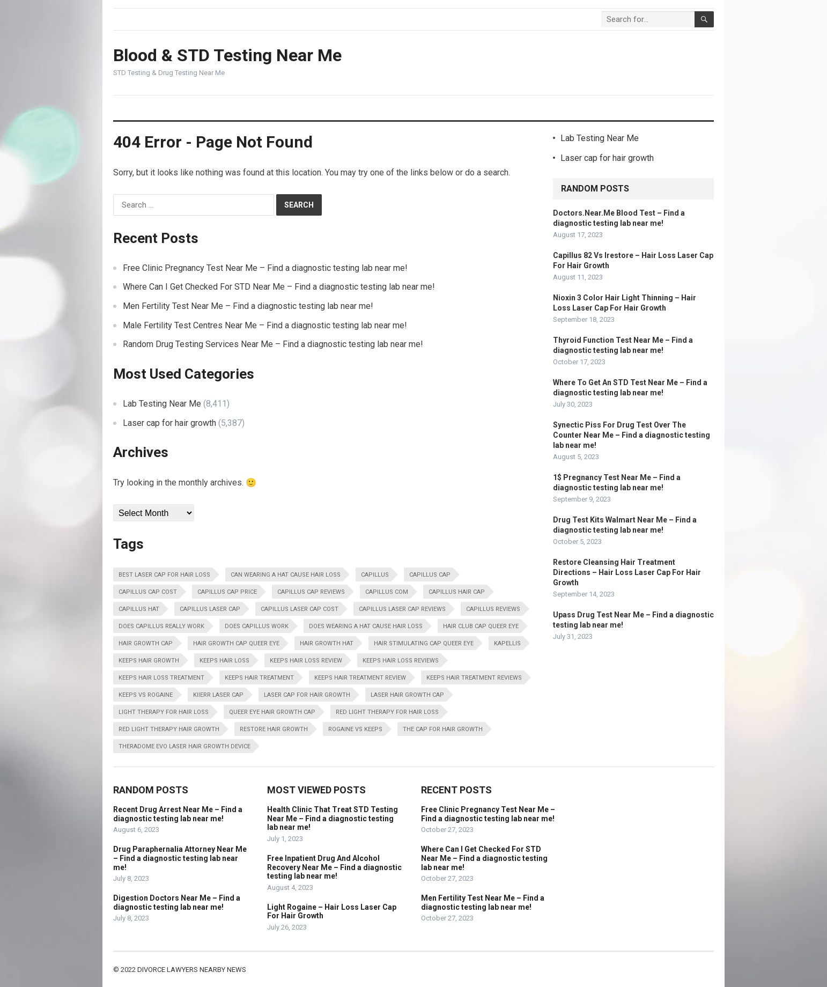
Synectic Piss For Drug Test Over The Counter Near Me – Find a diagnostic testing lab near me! (631, 435)
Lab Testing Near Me (162, 404)
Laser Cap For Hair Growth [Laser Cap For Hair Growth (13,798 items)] (307, 694)
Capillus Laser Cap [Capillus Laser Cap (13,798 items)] (210, 609)
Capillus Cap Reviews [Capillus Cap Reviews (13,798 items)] (311, 591)
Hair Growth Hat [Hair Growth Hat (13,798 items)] (326, 643)
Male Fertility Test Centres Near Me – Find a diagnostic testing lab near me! (265, 325)
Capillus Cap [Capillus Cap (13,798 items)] (430, 574)
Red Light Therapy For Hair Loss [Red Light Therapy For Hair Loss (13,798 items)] (387, 712)
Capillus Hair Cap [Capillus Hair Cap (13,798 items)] (457, 591)
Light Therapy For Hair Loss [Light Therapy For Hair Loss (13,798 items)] (164, 712)
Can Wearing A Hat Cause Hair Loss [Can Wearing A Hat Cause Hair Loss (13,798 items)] (286, 574)
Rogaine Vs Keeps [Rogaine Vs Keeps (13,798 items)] (355, 729)
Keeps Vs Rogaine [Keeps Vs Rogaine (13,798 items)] (146, 694)
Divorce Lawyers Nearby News (191, 970)
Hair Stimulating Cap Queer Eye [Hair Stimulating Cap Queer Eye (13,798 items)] (424, 643)
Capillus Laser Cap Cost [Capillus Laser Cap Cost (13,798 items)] (299, 609)
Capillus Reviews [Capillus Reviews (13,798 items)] (493, 609)
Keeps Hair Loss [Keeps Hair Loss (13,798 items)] (224, 660)
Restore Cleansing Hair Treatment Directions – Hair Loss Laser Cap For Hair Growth (627, 572)
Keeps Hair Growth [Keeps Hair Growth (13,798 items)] (149, 660)
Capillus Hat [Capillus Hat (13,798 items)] (139, 609)
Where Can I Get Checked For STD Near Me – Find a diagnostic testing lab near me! (279, 287)
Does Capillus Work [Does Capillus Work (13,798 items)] (257, 626)
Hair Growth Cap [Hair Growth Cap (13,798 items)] (146, 643)
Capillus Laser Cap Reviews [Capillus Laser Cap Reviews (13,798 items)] (402, 609)
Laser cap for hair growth (169, 423)
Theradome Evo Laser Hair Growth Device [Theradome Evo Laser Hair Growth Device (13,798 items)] (184, 746)
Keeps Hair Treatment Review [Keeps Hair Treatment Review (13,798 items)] (360, 677)
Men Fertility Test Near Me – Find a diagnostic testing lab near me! (248, 306)
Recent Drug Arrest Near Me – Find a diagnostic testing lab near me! (177, 814)
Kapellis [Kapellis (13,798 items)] (507, 643)
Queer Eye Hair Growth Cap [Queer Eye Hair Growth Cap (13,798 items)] (272, 712)
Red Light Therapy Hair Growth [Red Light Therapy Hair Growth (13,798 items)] (169, 729)
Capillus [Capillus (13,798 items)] (375, 574)
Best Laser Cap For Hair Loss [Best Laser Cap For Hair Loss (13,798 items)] (164, 574)
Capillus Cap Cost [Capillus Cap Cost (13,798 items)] (148, 591)
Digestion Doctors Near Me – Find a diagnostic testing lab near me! (176, 902)
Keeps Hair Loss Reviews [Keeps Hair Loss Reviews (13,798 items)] (401, 660)
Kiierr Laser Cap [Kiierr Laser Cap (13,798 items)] (218, 694)
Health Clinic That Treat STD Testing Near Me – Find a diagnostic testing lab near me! (332, 818)
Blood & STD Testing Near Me (227, 55)
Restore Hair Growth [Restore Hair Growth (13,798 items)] (274, 729)
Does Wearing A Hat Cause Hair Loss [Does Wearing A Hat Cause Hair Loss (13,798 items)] (366, 626)
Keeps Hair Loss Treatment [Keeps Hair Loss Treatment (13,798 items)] (161, 677)
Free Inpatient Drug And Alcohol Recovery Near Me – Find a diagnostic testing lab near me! (334, 867)
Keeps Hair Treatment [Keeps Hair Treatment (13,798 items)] (259, 677)
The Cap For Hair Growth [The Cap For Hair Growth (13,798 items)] (443, 729)
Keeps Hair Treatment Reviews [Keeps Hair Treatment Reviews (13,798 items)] (474, 677)
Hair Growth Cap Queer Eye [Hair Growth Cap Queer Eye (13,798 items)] (236, 643)
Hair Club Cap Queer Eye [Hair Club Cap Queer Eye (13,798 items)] (481, 626)
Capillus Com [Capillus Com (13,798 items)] (386, 591)
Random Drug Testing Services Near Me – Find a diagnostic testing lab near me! (273, 344)
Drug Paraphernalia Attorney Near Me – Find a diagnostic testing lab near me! (180, 858)
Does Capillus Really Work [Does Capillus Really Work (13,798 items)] (161, 626)
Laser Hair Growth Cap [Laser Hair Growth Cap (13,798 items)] (407, 694)
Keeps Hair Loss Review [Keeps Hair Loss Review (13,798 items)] (306, 660)
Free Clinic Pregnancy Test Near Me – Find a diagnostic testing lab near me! (265, 268)
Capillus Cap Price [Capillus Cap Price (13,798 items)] (227, 591)
